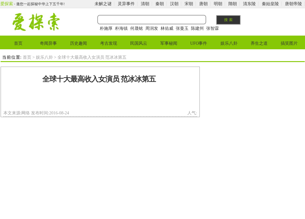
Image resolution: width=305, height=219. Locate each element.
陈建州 (197, 28)
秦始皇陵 (270, 4)
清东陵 (249, 4)
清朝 (145, 4)
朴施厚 (106, 28)
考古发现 (108, 43)
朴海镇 (121, 28)
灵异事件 (126, 4)
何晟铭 (136, 28)
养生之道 (259, 43)
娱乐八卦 (228, 43)
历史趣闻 (78, 43)
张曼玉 (182, 28)
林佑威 (167, 28)
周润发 (151, 28)
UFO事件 (198, 43)
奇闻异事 (48, 43)
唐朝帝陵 (293, 4)
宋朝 (189, 4)
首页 (18, 43)
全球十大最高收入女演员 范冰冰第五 (99, 79)
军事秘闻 (168, 43)
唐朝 (203, 4)
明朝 (218, 4)
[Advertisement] (99, 98)
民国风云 (138, 43)
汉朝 (174, 4)
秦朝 (159, 4)
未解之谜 (103, 4)
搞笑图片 (289, 43)
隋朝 (232, 4)
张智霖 (212, 28)
